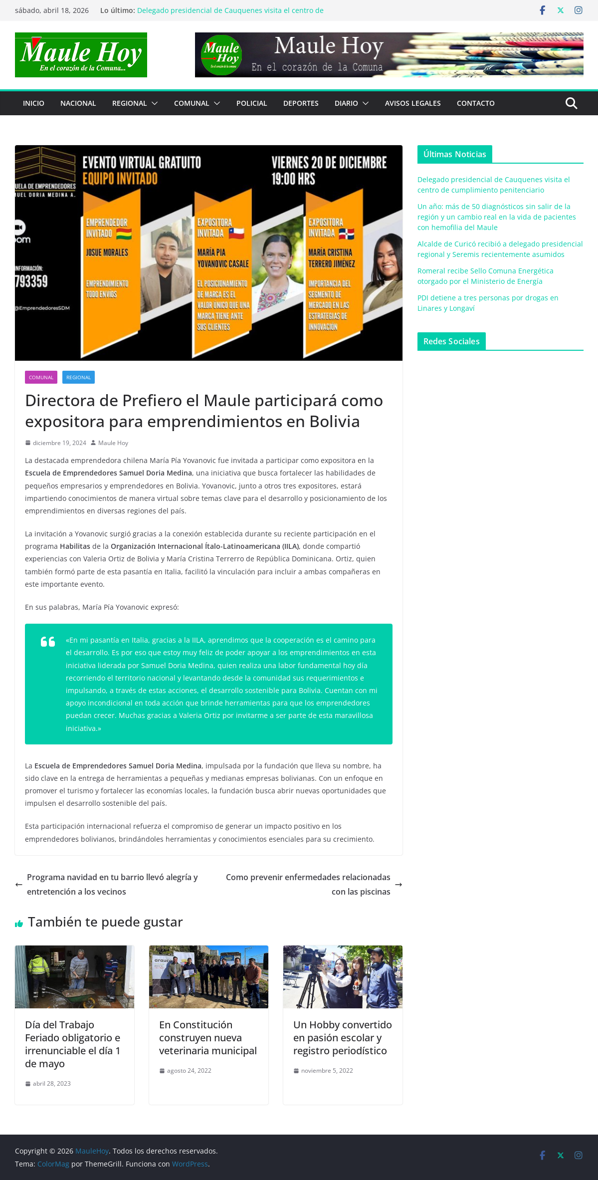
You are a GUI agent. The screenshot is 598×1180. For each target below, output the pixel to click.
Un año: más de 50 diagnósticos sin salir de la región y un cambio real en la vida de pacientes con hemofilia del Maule (496, 217)
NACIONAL (78, 103)
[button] (152, 103)
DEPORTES (301, 103)
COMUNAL (191, 103)
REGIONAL (129, 103)
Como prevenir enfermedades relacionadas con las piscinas (314, 884)
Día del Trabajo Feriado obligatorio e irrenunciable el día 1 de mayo (73, 1044)
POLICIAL (251, 103)
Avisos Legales (413, 103)
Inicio (33, 103)
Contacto (476, 103)
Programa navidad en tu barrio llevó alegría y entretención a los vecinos (106, 884)
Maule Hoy (113, 443)
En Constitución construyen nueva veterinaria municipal (208, 1037)
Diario (346, 103)
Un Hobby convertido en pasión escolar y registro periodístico (342, 1037)
